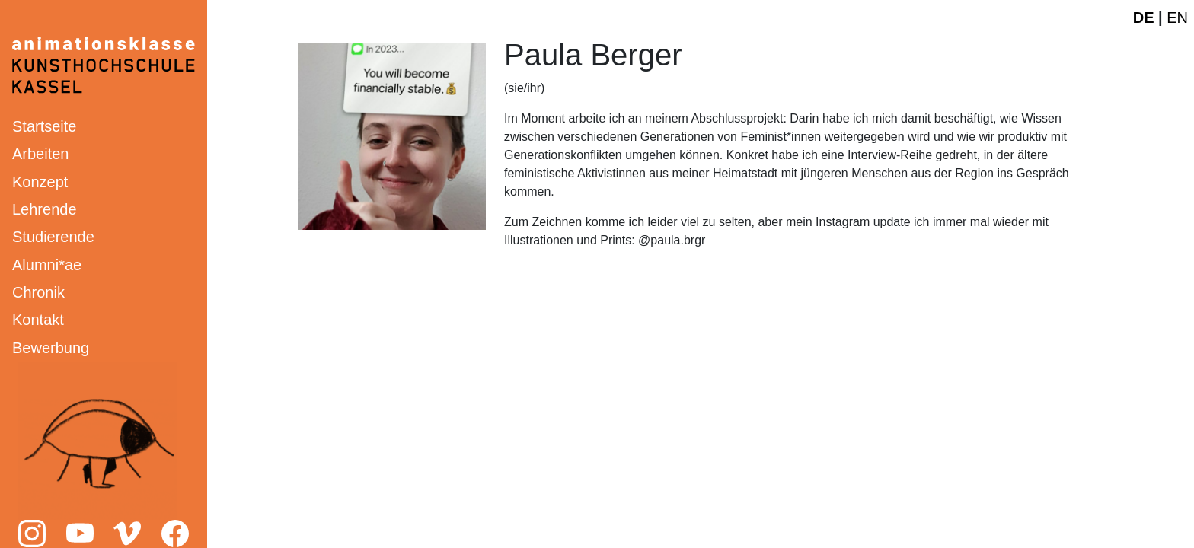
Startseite (44, 126)
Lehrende (44, 209)
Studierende (53, 236)
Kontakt (38, 319)
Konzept (40, 182)
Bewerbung (50, 347)
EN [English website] (1177, 17)
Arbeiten (40, 153)
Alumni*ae (46, 264)
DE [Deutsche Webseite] (1143, 17)
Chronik (38, 292)
